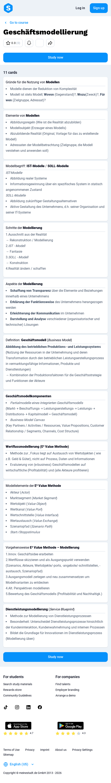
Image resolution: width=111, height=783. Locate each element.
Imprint (44, 749)
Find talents (63, 684)
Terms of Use (11, 749)
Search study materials (17, 684)
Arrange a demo (66, 695)
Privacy (30, 749)
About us (60, 749)
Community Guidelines (17, 695)
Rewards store (12, 689)
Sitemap (8, 754)
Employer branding (67, 689)
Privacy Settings (82, 749)
